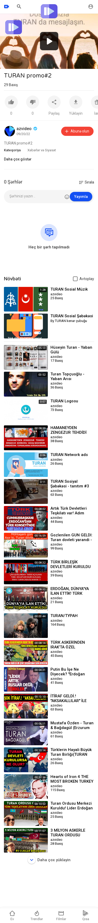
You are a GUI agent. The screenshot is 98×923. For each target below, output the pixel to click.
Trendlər (37, 915)
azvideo (27, 128)
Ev (12, 915)
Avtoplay (86, 279)
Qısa (85, 915)
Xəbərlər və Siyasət (41, 150)
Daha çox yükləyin (49, 860)
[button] (49, 41)
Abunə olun (76, 131)
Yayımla (81, 196)
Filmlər (61, 915)
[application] (49, 41)
